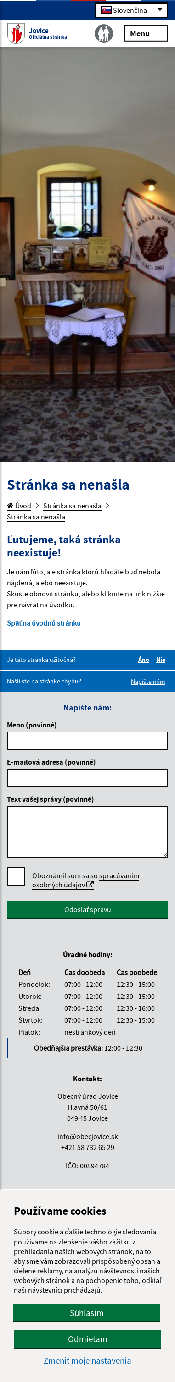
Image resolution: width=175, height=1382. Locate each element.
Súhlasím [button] (87, 1312)
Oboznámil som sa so (85, 880)
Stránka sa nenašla (72, 505)
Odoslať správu (87, 909)
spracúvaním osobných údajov (85, 880)
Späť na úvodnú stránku (44, 623)
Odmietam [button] (87, 1338)
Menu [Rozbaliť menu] (146, 33)
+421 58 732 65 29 (87, 1147)
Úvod (19, 505)
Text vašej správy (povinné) (50, 799)
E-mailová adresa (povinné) (51, 761)
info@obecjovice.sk (87, 1136)
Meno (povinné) (32, 724)
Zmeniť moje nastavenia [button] (87, 1360)
